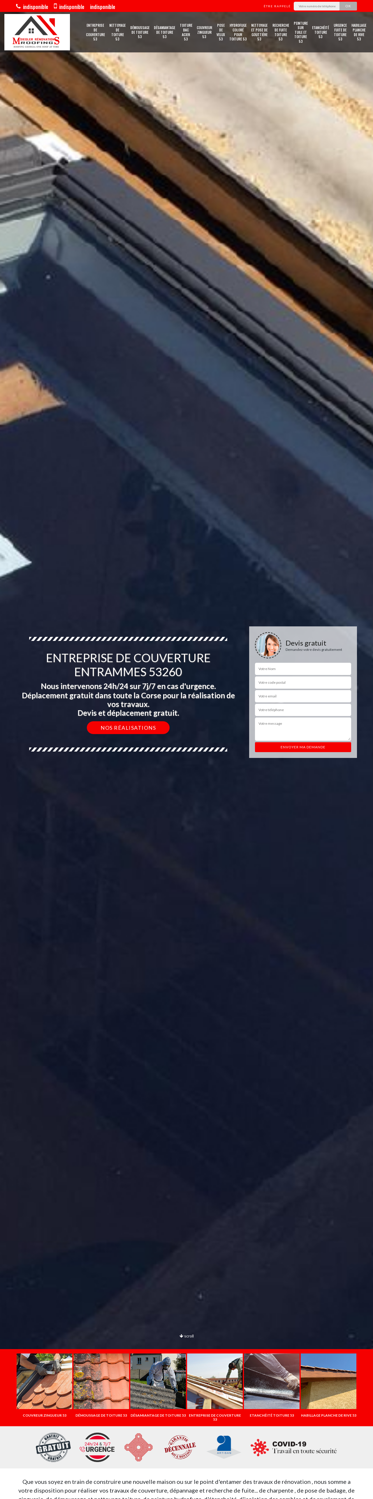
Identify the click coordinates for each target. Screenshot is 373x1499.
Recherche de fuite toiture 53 (280, 32)
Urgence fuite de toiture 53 (340, 32)
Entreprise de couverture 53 (95, 32)
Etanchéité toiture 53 (320, 32)
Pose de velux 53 (221, 32)
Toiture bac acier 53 (186, 32)
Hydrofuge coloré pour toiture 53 (238, 32)
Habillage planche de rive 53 (358, 32)
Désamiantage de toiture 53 (164, 32)
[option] (44, 1385)
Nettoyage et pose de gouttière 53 (259, 32)
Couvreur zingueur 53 (204, 32)
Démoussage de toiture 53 (139, 32)
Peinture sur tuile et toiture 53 (301, 32)
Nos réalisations (128, 727)
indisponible (32, 6)
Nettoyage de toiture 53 (117, 32)
